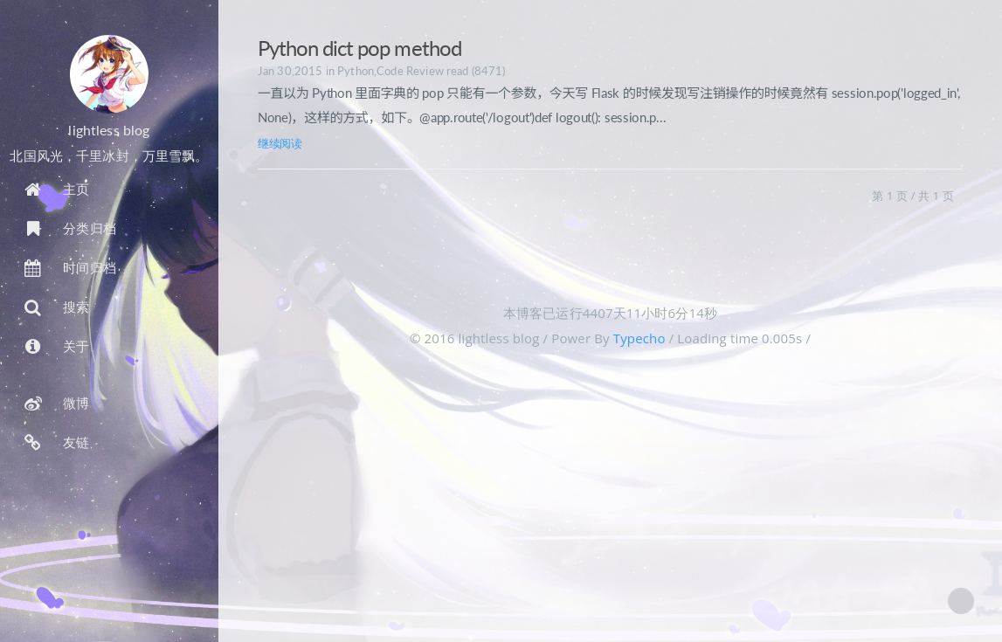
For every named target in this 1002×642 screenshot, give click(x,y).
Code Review (410, 71)
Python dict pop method (359, 47)
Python (355, 71)
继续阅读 (280, 143)
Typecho (639, 338)
